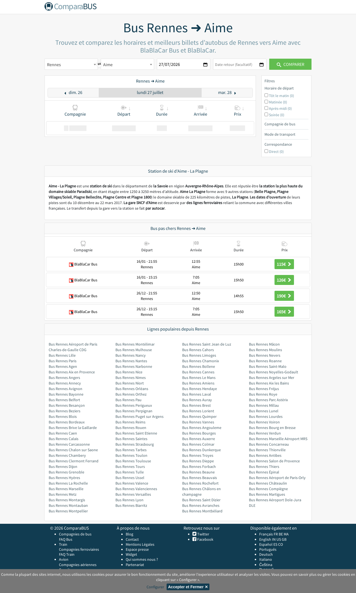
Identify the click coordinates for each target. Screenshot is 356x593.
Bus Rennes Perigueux (133, 405)
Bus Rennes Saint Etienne (136, 433)
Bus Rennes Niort (129, 383)
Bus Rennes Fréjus (264, 388)
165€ (284, 311)
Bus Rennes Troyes (197, 455)
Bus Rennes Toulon (131, 455)
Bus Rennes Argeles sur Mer (271, 377)
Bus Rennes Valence (131, 483)
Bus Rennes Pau (128, 399)
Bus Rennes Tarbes (131, 449)
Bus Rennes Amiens (198, 383)
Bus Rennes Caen (63, 433)
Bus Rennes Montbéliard (202, 510)
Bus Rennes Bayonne (66, 394)
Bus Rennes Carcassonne (69, 444)
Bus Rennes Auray (197, 399)
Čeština (265, 564)
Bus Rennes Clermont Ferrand (73, 460)
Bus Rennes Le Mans (199, 377)
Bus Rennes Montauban (68, 505)
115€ (284, 264)
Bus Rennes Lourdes (266, 416)
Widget (131, 554)
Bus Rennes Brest (196, 405)
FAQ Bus (65, 539)
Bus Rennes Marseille (66, 488)
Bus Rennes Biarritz (131, 505)
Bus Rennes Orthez (131, 394)
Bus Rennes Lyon (129, 499)
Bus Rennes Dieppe (198, 460)
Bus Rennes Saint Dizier (201, 499)
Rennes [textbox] (54, 64)
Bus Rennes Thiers (264, 466)
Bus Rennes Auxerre (198, 438)
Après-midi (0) (280, 108)
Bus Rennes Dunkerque (201, 449)
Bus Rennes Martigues (267, 494)
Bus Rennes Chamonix (200, 360)
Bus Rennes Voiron (264, 422)
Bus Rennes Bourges (199, 433)
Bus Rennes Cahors (198, 349)
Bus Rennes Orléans (131, 388)
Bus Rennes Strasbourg (134, 444)
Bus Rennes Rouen (130, 427)
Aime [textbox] (108, 64)
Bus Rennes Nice (128, 371)
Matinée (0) (278, 102)
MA (286, 534)
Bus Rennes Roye (263, 394)
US (278, 539)
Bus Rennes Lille (62, 355)
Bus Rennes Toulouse (133, 460)
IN (274, 539)
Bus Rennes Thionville (267, 449)
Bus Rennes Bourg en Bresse (272, 427)
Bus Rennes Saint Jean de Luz (206, 344)
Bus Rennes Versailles (133, 494)
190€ (284, 296)
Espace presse (137, 549)
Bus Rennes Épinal (264, 472)
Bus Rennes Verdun (265, 433)
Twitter (202, 534)
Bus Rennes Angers (64, 377)
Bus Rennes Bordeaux (67, 422)
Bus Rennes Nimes (130, 377)
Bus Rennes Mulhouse (133, 349)
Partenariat (135, 564)
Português (267, 549)
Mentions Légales (140, 544)
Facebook (204, 539)
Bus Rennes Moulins (265, 349)
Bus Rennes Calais (63, 438)
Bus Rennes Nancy (130, 355)
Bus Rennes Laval (196, 394)
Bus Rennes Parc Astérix (268, 399)
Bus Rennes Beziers (64, 410)
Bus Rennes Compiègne (268, 488)
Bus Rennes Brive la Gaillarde (73, 427)
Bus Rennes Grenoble (66, 472)
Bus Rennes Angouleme (201, 427)
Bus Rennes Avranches (200, 505)
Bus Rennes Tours (130, 466)
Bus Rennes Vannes (198, 422)
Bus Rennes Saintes (131, 438)
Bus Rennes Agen (63, 366)
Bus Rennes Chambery (67, 455)
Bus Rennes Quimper (199, 416)
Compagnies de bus (75, 534)
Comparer (290, 64)
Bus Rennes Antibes (265, 455)
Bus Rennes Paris (62, 360)
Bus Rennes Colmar (198, 444)
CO (280, 544)
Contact (132, 539)
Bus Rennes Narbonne (133, 366)
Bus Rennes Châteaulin (268, 483)
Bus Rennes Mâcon (264, 344)
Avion (63, 559)
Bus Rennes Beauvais (199, 477)
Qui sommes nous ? (142, 559)
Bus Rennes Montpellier (68, 510)
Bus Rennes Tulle (129, 472)
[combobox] (71, 64)
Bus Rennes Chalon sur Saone (73, 449)
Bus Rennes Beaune (198, 472)
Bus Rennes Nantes (131, 360)
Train (63, 544)
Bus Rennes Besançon (67, 405)
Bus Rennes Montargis (67, 499)
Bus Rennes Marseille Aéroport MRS (278, 438)
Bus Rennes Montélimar (135, 344)
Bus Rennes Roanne (265, 360)
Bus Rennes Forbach (199, 466)
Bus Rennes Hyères (64, 477)
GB (284, 539)
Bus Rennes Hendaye (199, 388)
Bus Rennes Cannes (198, 371)
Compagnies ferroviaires (79, 549)
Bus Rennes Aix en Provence (72, 371)
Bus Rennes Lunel (263, 410)
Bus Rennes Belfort (64, 399)
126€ (284, 280)
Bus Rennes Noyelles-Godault (273, 371)
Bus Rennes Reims (130, 422)
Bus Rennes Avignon (65, 388)
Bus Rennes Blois (63, 416)
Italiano (265, 559)
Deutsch (266, 554)
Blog (129, 534)
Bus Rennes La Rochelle (68, 483)
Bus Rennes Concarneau (269, 444)
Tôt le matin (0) (281, 95)
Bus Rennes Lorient (198, 410)
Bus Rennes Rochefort (200, 483)
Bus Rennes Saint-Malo (267, 366)
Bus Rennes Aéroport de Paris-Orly (277, 477)
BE (281, 534)
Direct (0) (276, 151)
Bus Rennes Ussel (129, 477)
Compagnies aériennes (78, 564)
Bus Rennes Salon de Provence (274, 460)
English (265, 539)
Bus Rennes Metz (62, 494)
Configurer (155, 586)
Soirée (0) (276, 114)
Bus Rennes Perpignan (133, 410)
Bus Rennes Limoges (199, 355)
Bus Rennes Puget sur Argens (139, 416)
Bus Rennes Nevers (264, 355)
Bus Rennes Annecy (65, 383)
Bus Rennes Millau (264, 405)
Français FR (268, 534)
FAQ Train (67, 554)
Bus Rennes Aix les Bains (269, 383)
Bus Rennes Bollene (198, 366)
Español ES (268, 544)
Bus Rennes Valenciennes (136, 488)
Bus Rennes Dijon (63, 466)
